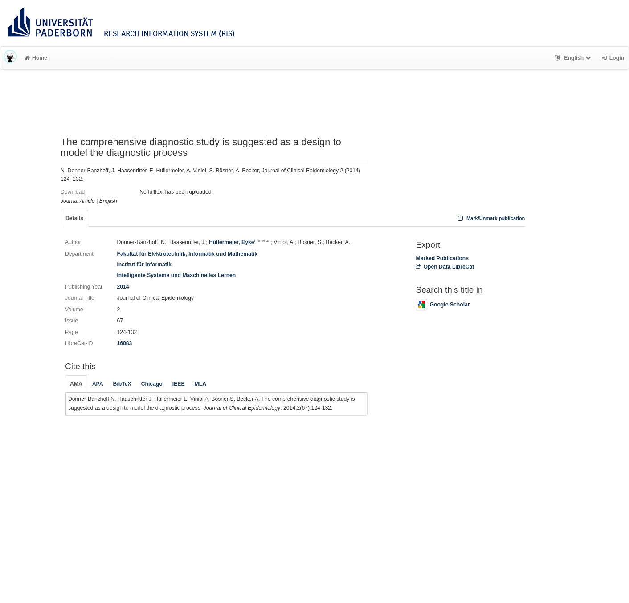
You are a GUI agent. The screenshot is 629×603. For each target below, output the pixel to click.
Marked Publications (442, 258)
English (574, 58)
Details (74, 218)
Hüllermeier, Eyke (240, 242)
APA (97, 384)
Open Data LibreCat (445, 267)
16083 (124, 343)
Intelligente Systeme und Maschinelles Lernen (176, 275)
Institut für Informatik (144, 264)
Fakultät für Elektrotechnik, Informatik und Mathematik (187, 254)
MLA (200, 384)
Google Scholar (443, 305)
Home (36, 58)
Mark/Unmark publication (490, 218)
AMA (76, 384)
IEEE (178, 384)
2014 (123, 287)
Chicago (152, 384)
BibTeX (122, 384)
